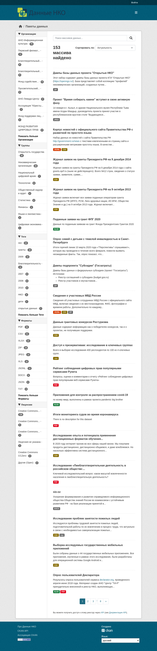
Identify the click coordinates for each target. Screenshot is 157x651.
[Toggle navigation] (136, 12)
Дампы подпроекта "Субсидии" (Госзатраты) (82, 265)
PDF (56, 385)
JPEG (56, 120)
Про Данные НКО (27, 626)
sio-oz (57, 492)
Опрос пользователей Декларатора (76, 575)
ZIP (55, 90)
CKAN (107, 630)
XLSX (56, 229)
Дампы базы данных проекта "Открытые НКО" (83, 73)
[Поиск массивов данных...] (90, 38)
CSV (64, 149)
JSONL (57, 149)
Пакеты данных (37, 26)
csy (61, 535)
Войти (134, 2)
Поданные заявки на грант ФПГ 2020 (76, 219)
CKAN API (23, 631)
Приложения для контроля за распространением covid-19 (90, 395)
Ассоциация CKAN (27, 635)
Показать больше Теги (31, 314)
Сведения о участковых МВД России (77, 295)
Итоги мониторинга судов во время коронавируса (85, 414)
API (102, 612)
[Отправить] (131, 38)
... (97, 600)
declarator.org (107, 579)
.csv (55, 358)
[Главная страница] (20, 26)
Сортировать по (84, 47)
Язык (104, 636)
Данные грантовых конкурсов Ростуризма (80, 322)
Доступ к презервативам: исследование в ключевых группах (93, 345)
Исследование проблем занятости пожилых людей (86, 518)
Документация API (117, 612)
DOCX (56, 509)
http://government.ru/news (66, 141)
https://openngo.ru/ (63, 81)
